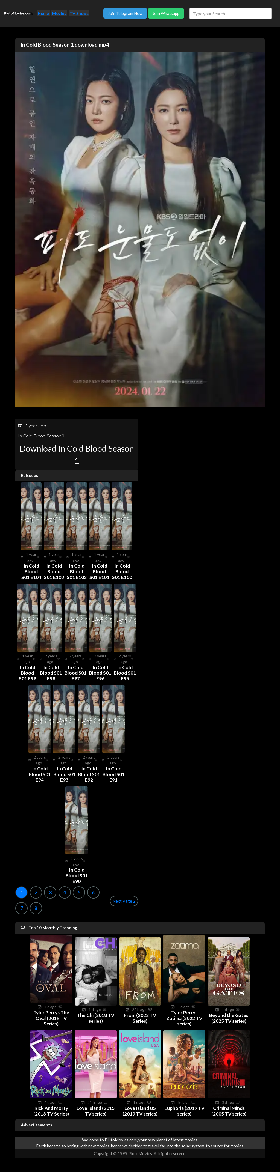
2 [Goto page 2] (35, 891)
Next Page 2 (124, 899)
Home (43, 13)
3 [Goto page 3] (50, 891)
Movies (59, 13)
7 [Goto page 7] (21, 906)
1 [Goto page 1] (21, 891)
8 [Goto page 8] (35, 906)
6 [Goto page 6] (93, 891)
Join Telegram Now (125, 13)
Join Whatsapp (166, 13)
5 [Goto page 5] (79, 891)
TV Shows (79, 13)
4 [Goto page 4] (64, 891)
